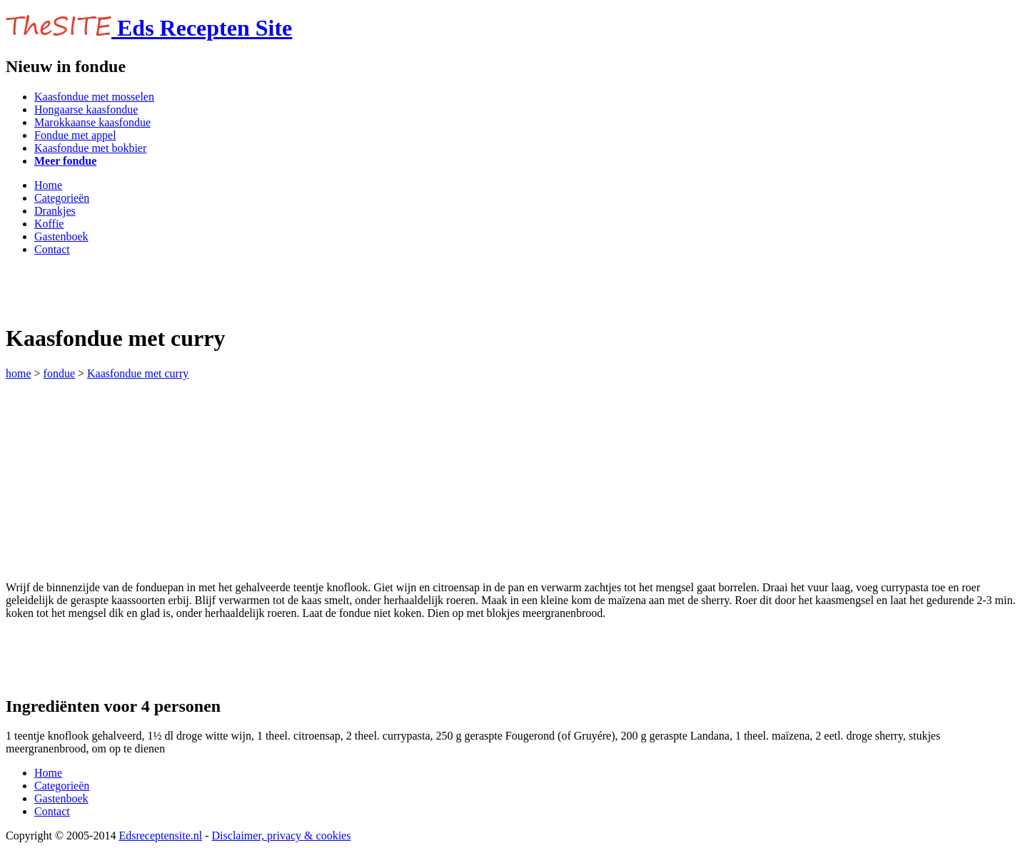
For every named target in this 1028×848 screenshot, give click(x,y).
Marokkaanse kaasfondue (92, 122)
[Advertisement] (173, 288)
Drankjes (55, 211)
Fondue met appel (75, 135)
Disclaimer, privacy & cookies (281, 835)
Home (48, 185)
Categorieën (61, 198)
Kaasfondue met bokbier (90, 148)
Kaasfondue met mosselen (94, 97)
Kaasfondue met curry (137, 373)
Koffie (49, 224)
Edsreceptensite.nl (160, 835)
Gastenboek (61, 236)
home (18, 373)
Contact (52, 249)
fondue (59, 373)
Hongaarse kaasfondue (86, 109)
